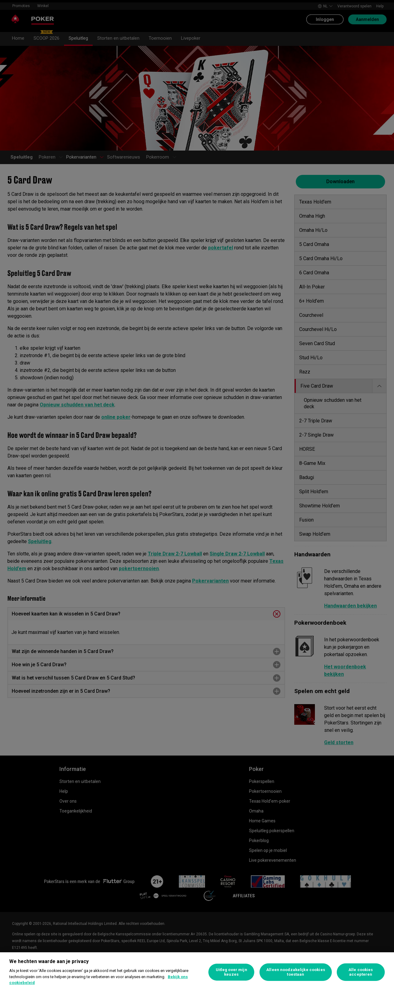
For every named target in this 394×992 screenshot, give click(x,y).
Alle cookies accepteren (360, 972)
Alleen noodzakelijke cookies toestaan (295, 972)
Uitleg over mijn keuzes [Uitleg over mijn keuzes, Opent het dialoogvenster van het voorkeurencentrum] (231, 972)
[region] (197, 972)
